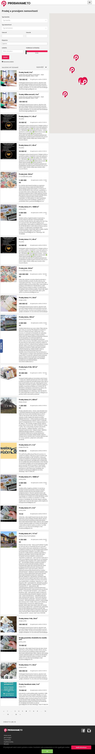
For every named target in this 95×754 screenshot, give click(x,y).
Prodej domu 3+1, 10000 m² (29, 207)
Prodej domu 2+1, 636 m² (28, 400)
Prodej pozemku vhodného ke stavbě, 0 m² (33, 638)
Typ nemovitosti (7, 24)
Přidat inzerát (7, 735)
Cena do (28, 32)
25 (16, 714)
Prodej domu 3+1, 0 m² (27, 508)
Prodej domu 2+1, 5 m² (27, 445)
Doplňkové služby (8, 742)
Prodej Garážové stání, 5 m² (29, 684)
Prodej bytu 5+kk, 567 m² (28, 367)
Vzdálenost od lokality (32, 48)
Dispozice (5, 40)
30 (15, 722)
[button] (25, 20)
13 (45, 711)
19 (8, 714)
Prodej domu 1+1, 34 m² (27, 298)
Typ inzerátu (5, 17)
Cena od (4, 32)
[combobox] (25, 43)
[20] (12, 722)
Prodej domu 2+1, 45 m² (27, 145)
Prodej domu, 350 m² (26, 317)
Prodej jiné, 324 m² (26, 174)
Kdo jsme (6, 744)
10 (9, 722)
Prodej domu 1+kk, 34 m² (28, 618)
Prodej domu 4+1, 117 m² (28, 534)
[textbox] (25, 44)
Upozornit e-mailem (9, 61)
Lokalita (4, 48)
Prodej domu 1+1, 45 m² (27, 116)
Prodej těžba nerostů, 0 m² (29, 94)
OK (47, 751)
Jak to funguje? (7, 737)
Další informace (81, 747)
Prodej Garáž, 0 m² (26, 72)
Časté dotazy (7, 740)
